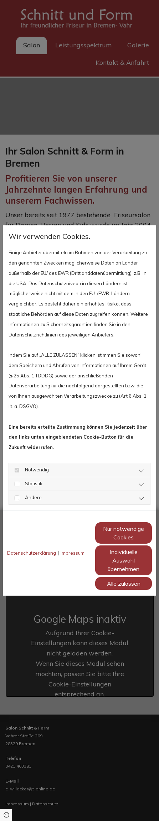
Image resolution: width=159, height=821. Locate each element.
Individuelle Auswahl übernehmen (123, 560)
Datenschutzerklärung (31, 553)
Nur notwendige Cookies (123, 533)
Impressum (72, 553)
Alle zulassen (123, 583)
